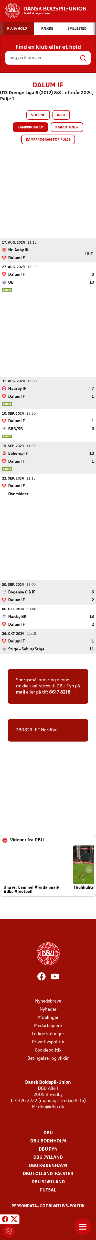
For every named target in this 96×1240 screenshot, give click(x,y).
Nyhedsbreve (48, 1001)
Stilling (38, 115)
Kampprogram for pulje (48, 139)
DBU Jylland (48, 1157)
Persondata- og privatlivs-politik (48, 1206)
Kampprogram (30, 127)
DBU (48, 1133)
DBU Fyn (48, 1149)
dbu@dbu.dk (51, 1107)
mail (20, 692)
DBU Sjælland (48, 1182)
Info (61, 115)
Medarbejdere (48, 1025)
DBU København (48, 1165)
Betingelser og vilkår (48, 1058)
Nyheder (48, 1009)
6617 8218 (59, 692)
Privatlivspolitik (48, 1042)
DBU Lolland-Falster (48, 1174)
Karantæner (67, 127)
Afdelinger (48, 1017)
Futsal (48, 1190)
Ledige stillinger (48, 1034)
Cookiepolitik (48, 1050)
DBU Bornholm (48, 1141)
